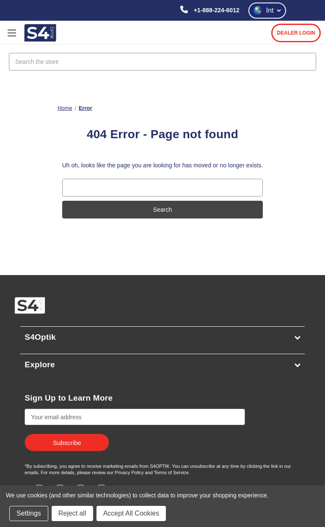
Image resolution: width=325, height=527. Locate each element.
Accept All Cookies (131, 513)
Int (267, 10)
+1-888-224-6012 (216, 10)
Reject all (72, 513)
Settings (29, 513)
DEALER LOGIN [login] (296, 33)
